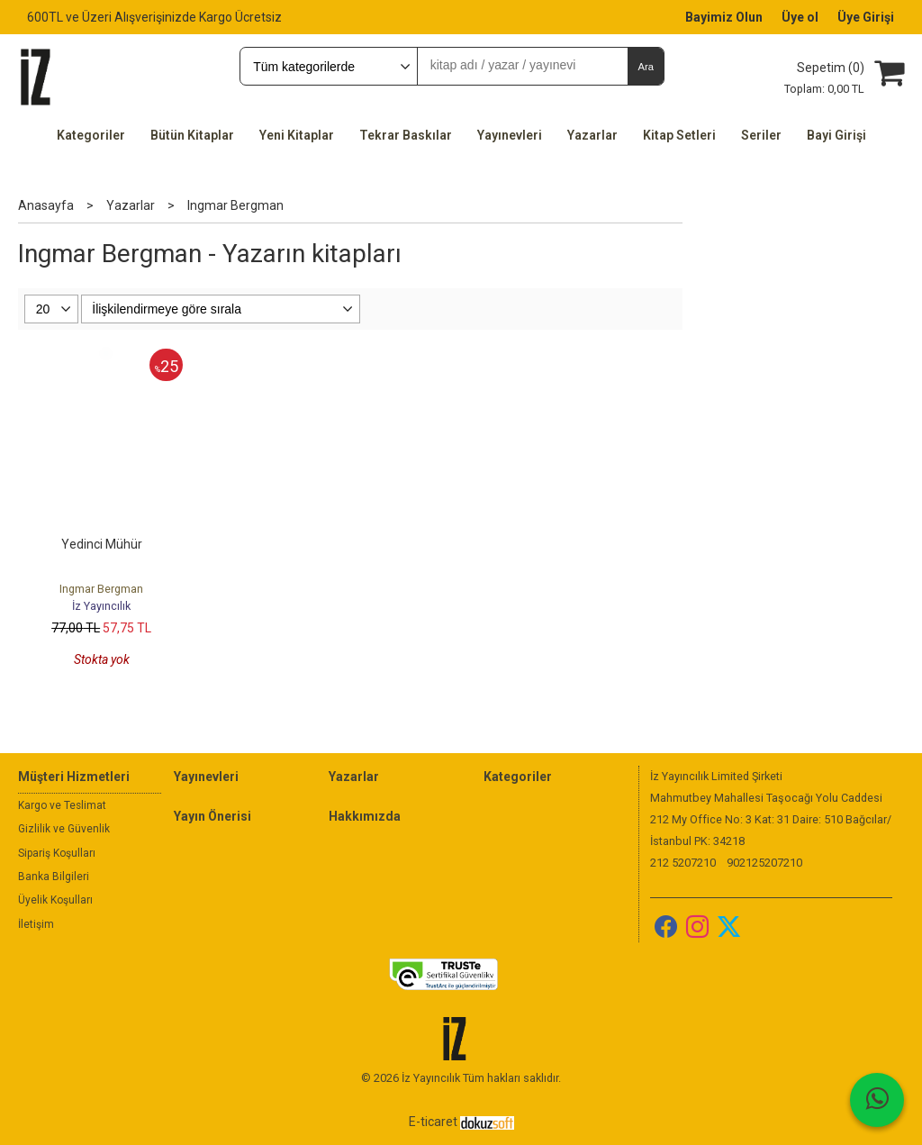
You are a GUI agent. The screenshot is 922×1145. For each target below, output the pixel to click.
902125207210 (764, 862)
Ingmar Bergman (101, 588)
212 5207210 (683, 862)
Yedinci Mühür (101, 544)
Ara (645, 66)
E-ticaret (433, 1121)
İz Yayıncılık (101, 606)
